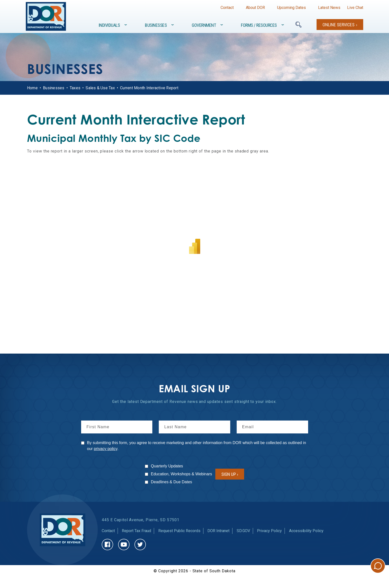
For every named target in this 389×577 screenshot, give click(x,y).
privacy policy (105, 449)
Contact (227, 7)
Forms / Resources (259, 25)
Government (204, 25)
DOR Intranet (218, 530)
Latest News (329, 7)
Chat (377, 565)
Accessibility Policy (306, 530)
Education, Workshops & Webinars (181, 474)
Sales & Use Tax (100, 88)
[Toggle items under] (126, 24)
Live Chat (355, 7)
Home (32, 88)
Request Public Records (179, 530)
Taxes (75, 88)
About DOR (255, 7)
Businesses (156, 25)
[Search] (298, 24)
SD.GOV (243, 530)
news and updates (205, 401)
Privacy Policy (269, 530)
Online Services (339, 24)
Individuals (109, 25)
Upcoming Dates (291, 7)
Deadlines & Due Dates (171, 482)
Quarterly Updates (167, 466)
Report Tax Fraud (136, 530)
